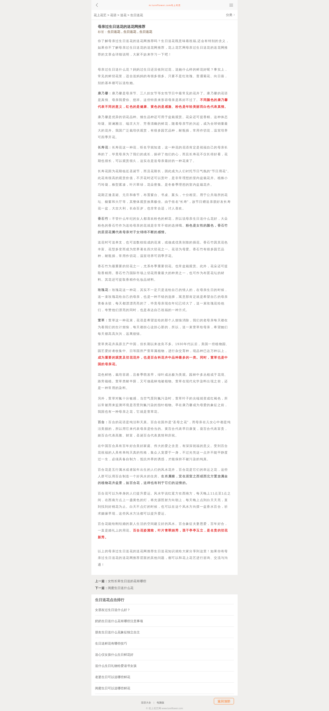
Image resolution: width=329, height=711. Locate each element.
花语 (113, 15)
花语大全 (146, 702)
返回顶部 (224, 701)
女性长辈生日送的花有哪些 (127, 581)
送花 (123, 15)
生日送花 (136, 15)
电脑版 (160, 702)
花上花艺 (100, 15)
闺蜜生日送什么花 (120, 588)
